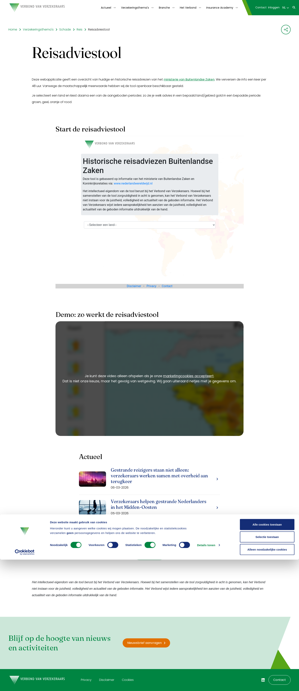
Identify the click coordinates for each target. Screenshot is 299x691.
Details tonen (206, 676)
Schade (65, 29)
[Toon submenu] (113, 7)
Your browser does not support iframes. (149, 212)
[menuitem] (108, 7)
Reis (79, 29)
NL (285, 7)
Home (12, 29)
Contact (261, 7)
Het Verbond (188, 8)
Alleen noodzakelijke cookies (267, 680)
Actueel (106, 8)
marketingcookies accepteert (188, 376)
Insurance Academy (219, 8)
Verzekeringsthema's (135, 8)
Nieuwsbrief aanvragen (146, 643)
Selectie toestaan (267, 668)
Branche (164, 8)
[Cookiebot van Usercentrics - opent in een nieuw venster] (24, 683)
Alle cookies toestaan (267, 655)
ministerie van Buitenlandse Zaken (189, 79)
